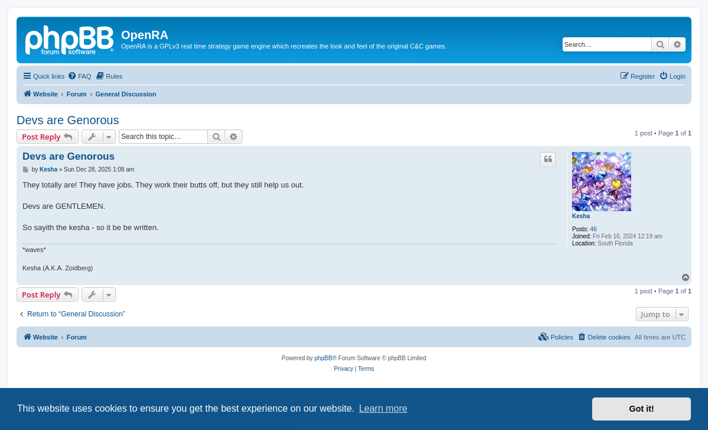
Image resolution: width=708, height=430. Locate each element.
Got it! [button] (641, 408)
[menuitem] (79, 76)
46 (593, 229)
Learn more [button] (383, 408)
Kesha (581, 216)
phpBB (323, 358)
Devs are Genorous (68, 120)
